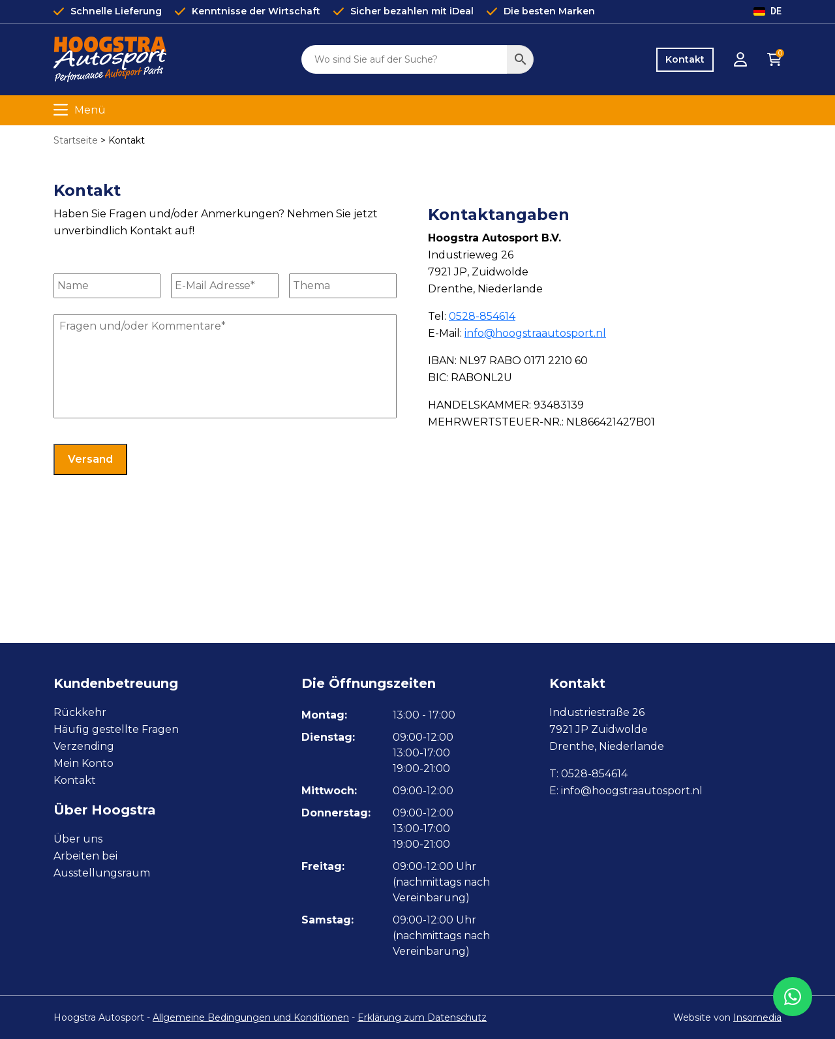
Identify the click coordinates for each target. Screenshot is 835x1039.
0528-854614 (482, 316)
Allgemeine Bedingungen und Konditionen (251, 1017)
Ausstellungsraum (101, 873)
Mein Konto (83, 763)
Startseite (75, 140)
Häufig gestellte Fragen (116, 729)
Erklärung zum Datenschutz (422, 1017)
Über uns (77, 839)
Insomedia (757, 1017)
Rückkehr (79, 712)
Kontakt (685, 59)
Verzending (83, 746)
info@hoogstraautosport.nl (535, 333)
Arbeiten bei (85, 856)
